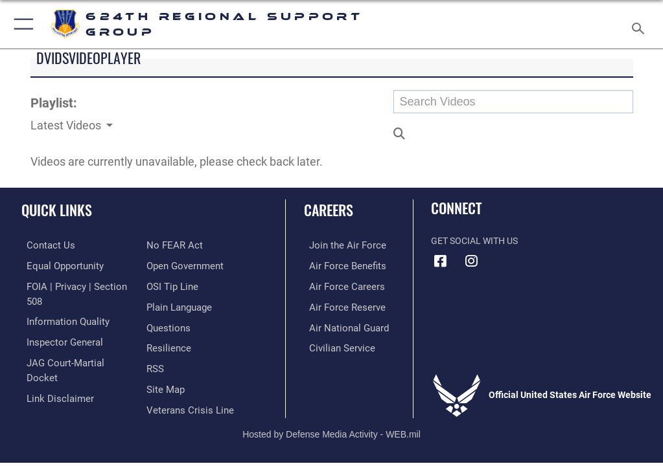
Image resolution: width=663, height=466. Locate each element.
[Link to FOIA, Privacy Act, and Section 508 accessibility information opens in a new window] (75, 284)
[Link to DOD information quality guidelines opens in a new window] (60, 304)
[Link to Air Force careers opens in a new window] (338, 284)
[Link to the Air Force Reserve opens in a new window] (338, 304)
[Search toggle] (640, 24)
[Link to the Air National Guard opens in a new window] (341, 324)
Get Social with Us (474, 241)
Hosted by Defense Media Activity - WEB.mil (331, 413)
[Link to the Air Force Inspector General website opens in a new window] (57, 324)
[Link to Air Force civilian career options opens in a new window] (333, 344)
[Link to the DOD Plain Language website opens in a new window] (177, 284)
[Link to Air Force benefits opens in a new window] (339, 265)
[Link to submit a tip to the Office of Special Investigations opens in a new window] (170, 265)
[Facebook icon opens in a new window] (440, 261)
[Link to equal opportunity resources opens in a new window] (58, 265)
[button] (21, 24)
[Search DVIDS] (513, 101)
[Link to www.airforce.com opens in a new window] (339, 244)
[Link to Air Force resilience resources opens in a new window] (166, 324)
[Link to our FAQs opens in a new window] (166, 304)
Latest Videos (67, 125)
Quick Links (56, 209)
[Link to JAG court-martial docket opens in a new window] (72, 344)
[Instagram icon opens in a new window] (472, 261)
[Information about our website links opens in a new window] (51, 364)
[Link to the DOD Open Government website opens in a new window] (183, 244)
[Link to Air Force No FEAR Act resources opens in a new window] (47, 384)
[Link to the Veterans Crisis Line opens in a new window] (186, 384)
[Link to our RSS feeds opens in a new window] (154, 344)
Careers (328, 209)
